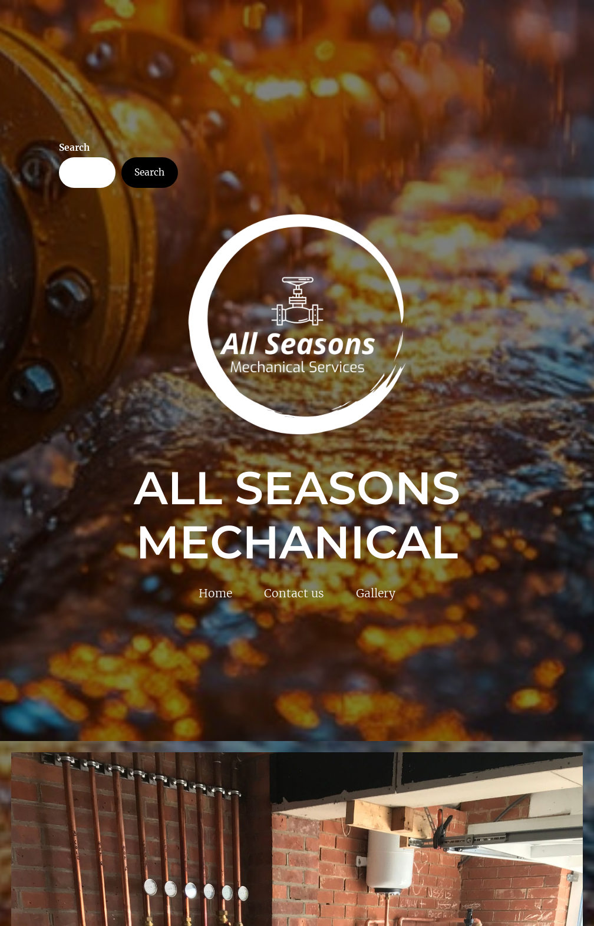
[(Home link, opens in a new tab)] (297, 324)
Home (215, 593)
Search (74, 147)
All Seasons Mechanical (297, 515)
